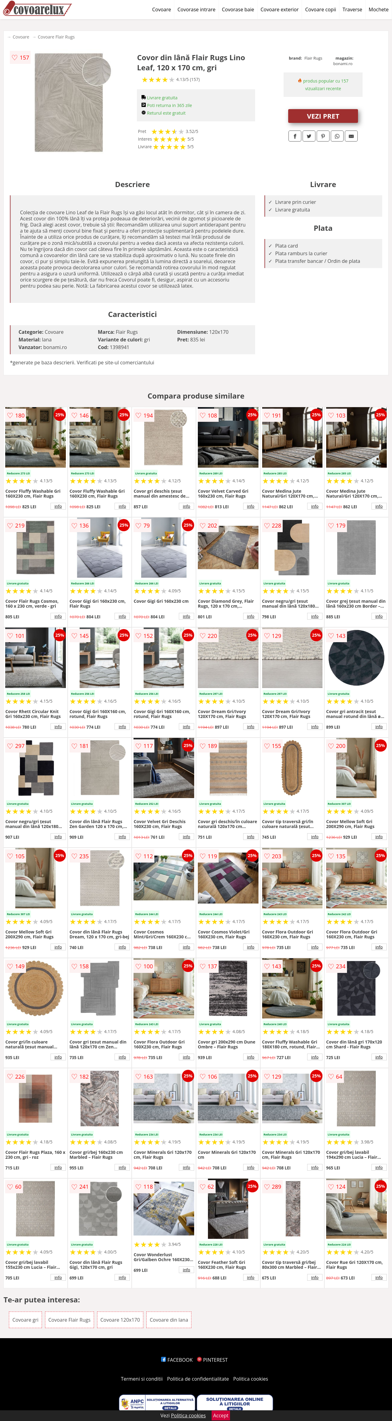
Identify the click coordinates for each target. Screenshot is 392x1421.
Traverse (352, 9)
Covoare (161, 9)
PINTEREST (212, 1360)
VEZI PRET (323, 115)
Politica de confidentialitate (198, 1378)
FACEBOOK (177, 1360)
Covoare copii (320, 9)
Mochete (379, 9)
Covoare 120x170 (120, 1319)
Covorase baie (238, 9)
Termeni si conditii (142, 1378)
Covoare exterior (280, 9)
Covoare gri (25, 1319)
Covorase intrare (196, 9)
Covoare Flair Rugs (56, 37)
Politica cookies (250, 1378)
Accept (220, 1415)
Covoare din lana (169, 1319)
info (58, 506)
